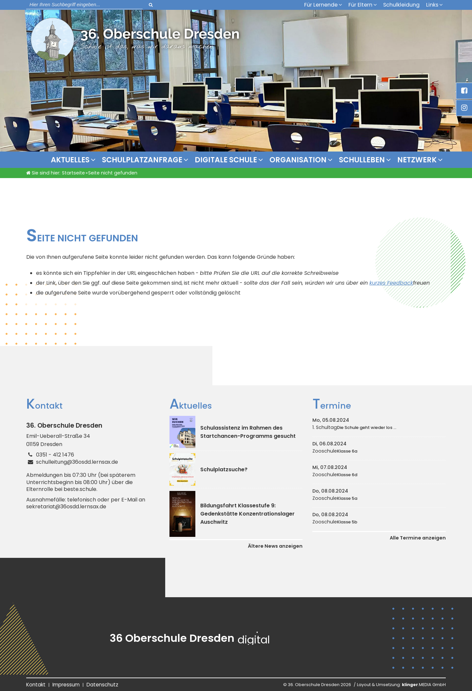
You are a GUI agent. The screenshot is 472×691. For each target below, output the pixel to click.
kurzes (378, 283)
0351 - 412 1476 (55, 455)
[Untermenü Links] (442, 4)
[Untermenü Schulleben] (390, 159)
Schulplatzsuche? (223, 469)
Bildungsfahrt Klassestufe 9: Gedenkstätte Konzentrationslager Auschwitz (247, 514)
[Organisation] (332, 159)
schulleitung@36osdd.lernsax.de (77, 462)
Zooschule (334, 451)
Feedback (400, 283)
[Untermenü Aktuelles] (95, 159)
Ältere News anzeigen (275, 546)
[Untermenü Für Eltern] (376, 4)
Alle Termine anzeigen (418, 538)
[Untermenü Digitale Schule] (262, 159)
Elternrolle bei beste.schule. (61, 489)
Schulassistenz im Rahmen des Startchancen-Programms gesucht (248, 432)
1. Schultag (354, 427)
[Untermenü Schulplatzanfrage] (187, 159)
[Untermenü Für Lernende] (342, 4)
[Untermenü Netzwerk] (442, 159)
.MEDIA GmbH (424, 684)
